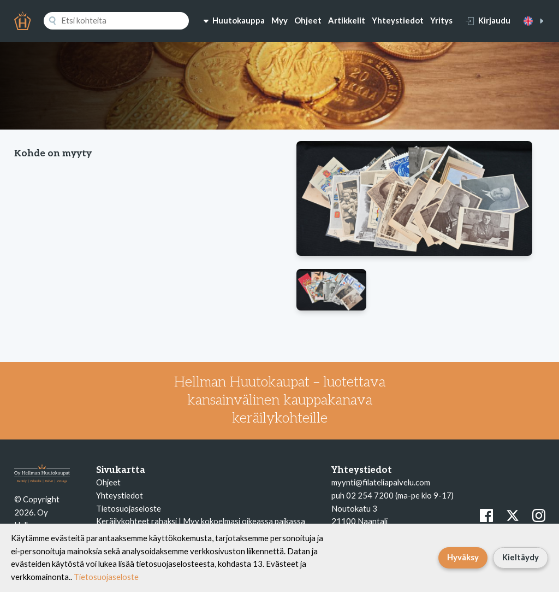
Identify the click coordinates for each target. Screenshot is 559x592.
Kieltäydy (520, 557)
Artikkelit (346, 20)
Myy (279, 20)
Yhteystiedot (398, 20)
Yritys (441, 20)
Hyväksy (463, 557)
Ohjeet (308, 20)
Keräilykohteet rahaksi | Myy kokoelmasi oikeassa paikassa (200, 521)
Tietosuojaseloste (128, 508)
